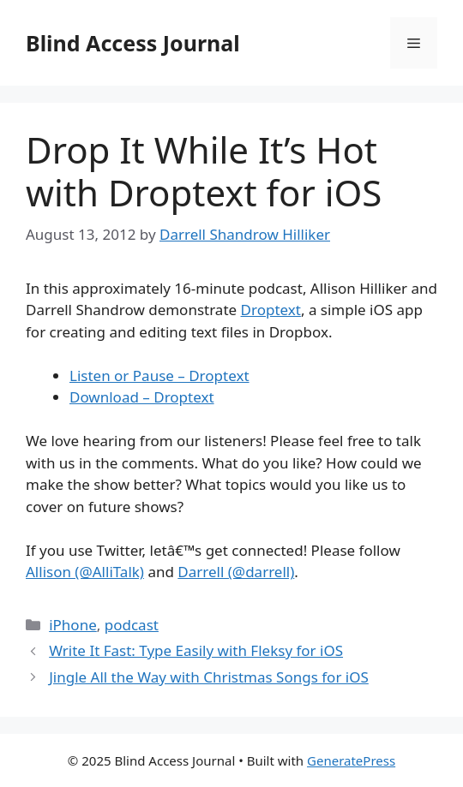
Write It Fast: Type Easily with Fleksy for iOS (196, 650)
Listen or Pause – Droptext (159, 375)
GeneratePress (351, 760)
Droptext (271, 309)
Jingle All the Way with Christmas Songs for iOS (209, 677)
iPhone (73, 625)
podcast (132, 625)
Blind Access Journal (133, 42)
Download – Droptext (141, 397)
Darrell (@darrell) (235, 571)
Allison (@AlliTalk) (85, 571)
